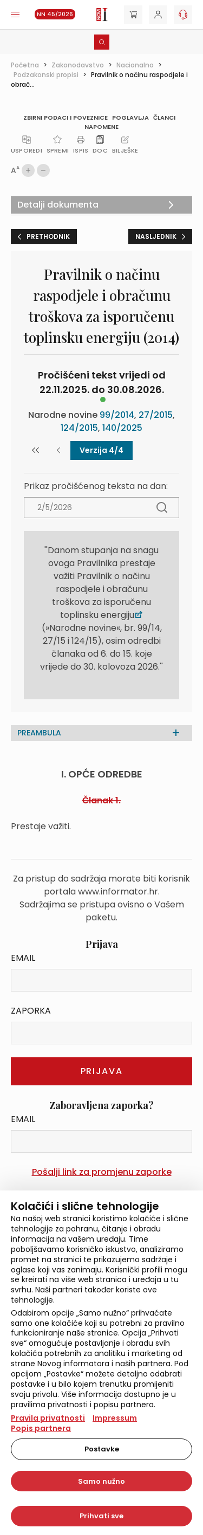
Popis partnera (41, 1428)
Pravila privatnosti (48, 1418)
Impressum (115, 1418)
